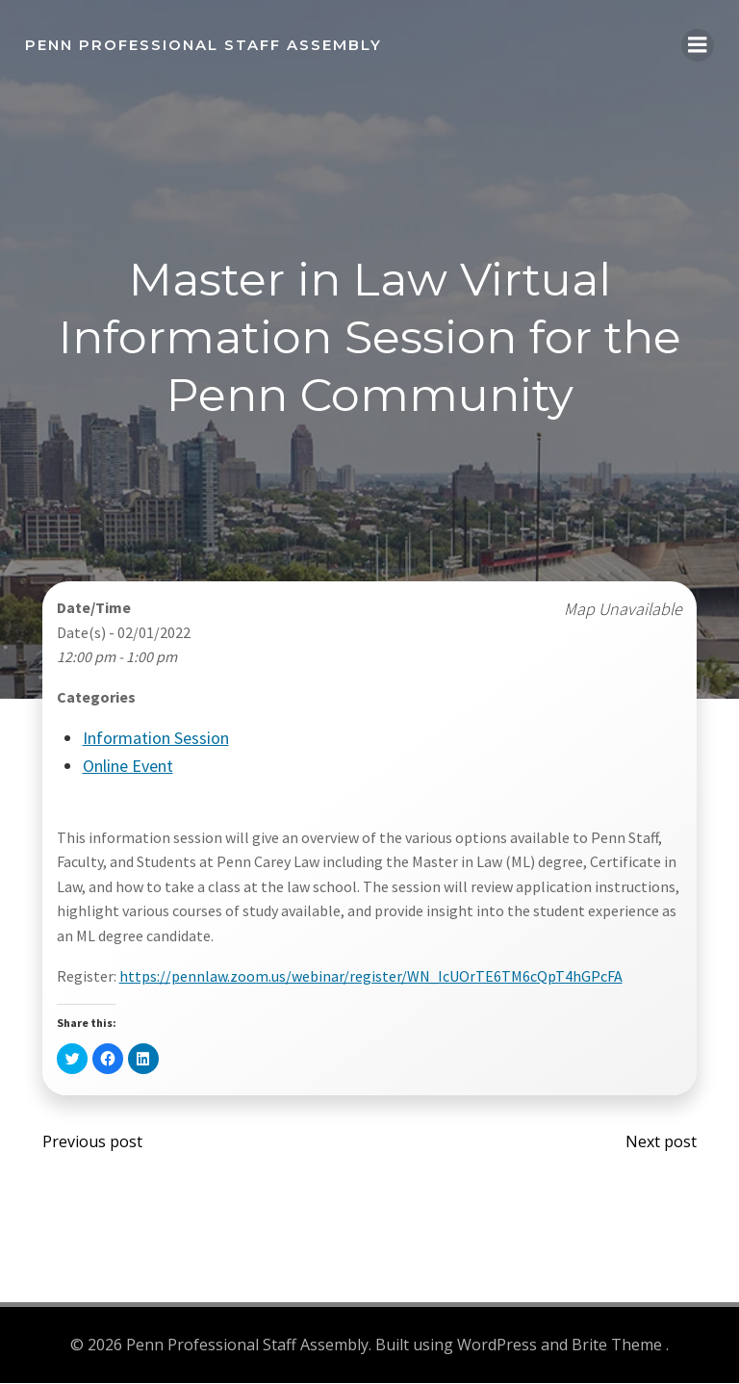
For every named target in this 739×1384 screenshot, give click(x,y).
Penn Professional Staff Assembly (201, 43)
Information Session (156, 741)
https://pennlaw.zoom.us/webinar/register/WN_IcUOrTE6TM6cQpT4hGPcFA (371, 978)
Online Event (128, 769)
